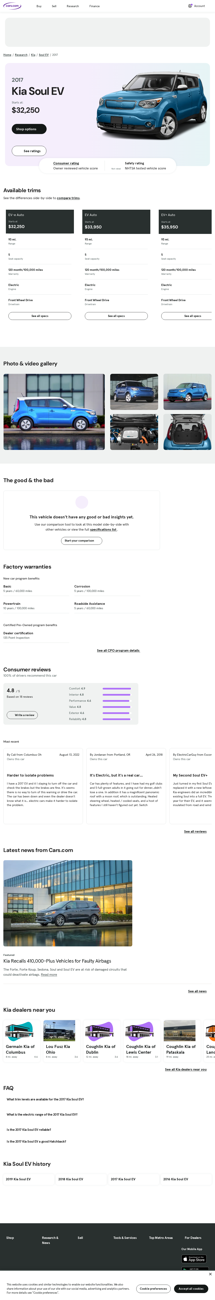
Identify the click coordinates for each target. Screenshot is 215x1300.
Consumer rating (66, 163)
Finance (94, 6)
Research (73, 6)
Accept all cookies (191, 1289)
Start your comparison (82, 540)
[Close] (210, 1274)
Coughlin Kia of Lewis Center (141, 1049)
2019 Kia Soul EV (18, 1179)
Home (7, 55)
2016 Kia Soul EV (175, 1179)
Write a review (22, 715)
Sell (54, 6)
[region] (107, 1285)
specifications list (103, 529)
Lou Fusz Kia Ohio (58, 1049)
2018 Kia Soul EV (70, 1179)
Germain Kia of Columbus (20, 1049)
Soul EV (44, 55)
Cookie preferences (153, 1289)
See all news (200, 991)
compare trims (68, 198)
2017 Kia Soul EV (123, 1179)
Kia (33, 55)
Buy (39, 6)
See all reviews (198, 831)
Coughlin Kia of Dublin (100, 1049)
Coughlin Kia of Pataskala (181, 1049)
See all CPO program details (118, 650)
